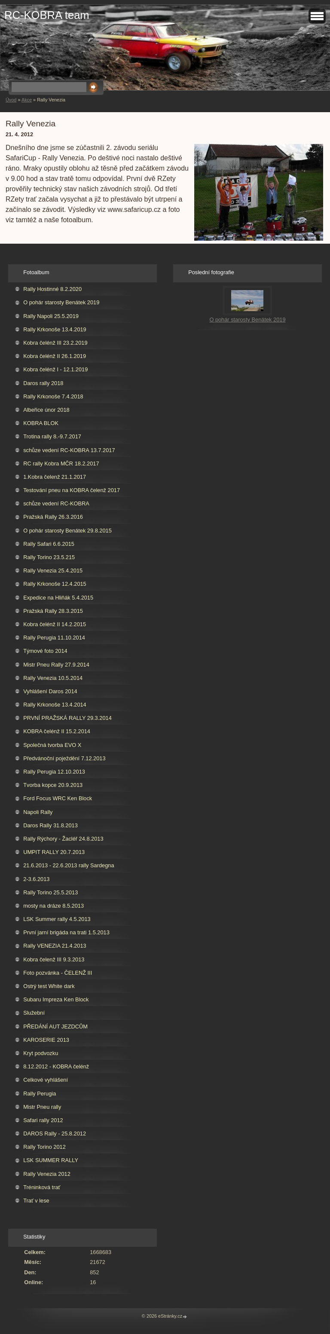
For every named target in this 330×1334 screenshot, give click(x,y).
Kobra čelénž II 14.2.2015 (54, 624)
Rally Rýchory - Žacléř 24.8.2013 (63, 838)
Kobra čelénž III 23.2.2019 (55, 343)
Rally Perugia (39, 1093)
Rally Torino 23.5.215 (49, 557)
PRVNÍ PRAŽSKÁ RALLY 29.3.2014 (67, 718)
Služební (34, 1013)
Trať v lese (36, 1200)
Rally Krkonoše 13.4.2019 (54, 329)
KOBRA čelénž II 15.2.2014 (56, 731)
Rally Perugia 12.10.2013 (54, 771)
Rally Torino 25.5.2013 (50, 892)
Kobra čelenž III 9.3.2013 (53, 959)
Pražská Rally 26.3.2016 (53, 517)
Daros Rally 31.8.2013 (50, 825)
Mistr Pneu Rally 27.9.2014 (56, 664)
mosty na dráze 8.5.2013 (53, 906)
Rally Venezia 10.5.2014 (52, 678)
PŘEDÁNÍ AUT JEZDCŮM (55, 1026)
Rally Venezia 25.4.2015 (52, 570)
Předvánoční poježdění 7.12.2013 (64, 758)
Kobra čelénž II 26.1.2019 (54, 356)
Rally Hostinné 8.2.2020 (52, 289)
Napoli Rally (37, 812)
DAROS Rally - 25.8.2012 (54, 1133)
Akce (26, 99)
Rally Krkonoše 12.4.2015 (54, 584)
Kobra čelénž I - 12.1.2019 (55, 369)
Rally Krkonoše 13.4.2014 (54, 704)
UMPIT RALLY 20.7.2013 (54, 852)
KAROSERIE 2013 (46, 1040)
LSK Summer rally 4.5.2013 (56, 919)
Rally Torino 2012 (44, 1147)
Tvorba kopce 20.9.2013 (52, 785)
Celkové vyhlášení (45, 1080)
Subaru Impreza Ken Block (56, 999)
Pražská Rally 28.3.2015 (53, 611)
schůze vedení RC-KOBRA (56, 503)
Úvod (11, 99)
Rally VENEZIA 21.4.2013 (54, 945)
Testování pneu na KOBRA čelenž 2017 (71, 490)
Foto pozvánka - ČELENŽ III (57, 973)
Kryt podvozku (40, 1053)
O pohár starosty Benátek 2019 (61, 302)
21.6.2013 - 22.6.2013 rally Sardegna (68, 865)
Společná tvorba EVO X (52, 745)
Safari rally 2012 (43, 1120)
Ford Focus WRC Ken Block (57, 798)
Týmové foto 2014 (45, 651)
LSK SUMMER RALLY (50, 1160)
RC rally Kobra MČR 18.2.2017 (61, 463)
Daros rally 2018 (43, 383)
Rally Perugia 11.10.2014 (54, 637)
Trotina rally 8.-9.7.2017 (52, 436)
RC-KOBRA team (46, 15)
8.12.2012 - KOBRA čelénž (56, 1066)
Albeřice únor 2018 (46, 410)
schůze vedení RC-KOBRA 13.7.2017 (69, 450)
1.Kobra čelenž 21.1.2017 (54, 477)
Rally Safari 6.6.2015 (48, 544)
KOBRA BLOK (40, 423)
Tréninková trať (41, 1187)
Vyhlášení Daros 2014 (50, 691)
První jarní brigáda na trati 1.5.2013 (66, 932)
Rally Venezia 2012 (46, 1174)
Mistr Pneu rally (42, 1107)
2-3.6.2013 (36, 879)
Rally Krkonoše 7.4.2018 (53, 396)
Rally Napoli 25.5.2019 (51, 316)
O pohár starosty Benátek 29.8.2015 (67, 530)
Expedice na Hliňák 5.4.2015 (58, 597)
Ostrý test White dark (48, 986)
